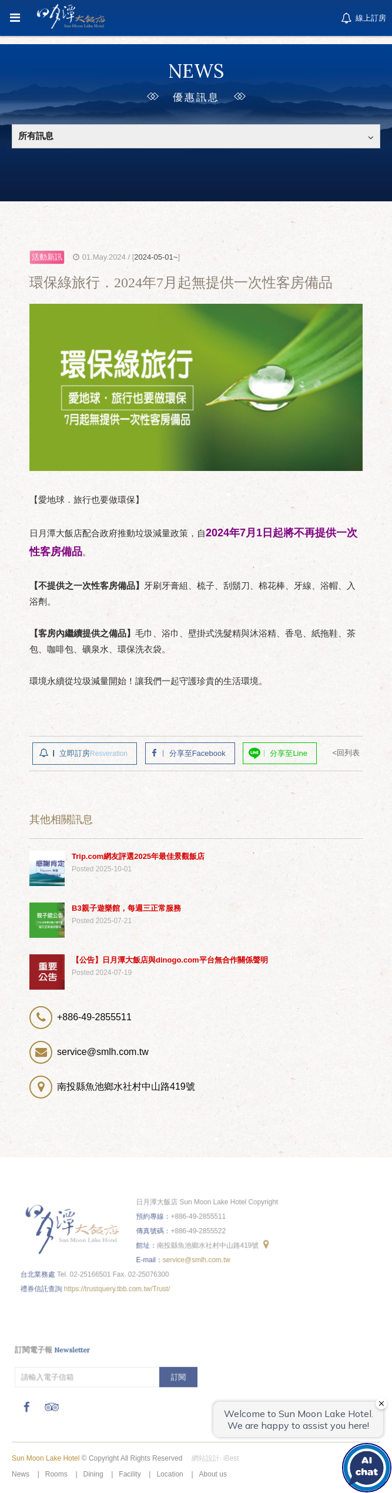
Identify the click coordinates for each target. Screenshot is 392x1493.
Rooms (56, 1474)
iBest (231, 1458)
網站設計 (206, 1458)
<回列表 (346, 752)
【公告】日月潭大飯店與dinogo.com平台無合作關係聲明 (170, 959)
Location (169, 1474)
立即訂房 (93, 753)
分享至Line (288, 753)
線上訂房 (362, 18)
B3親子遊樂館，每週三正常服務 (126, 908)
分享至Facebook (197, 753)
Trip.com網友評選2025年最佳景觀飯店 (138, 856)
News (20, 1474)
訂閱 (179, 1374)
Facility (129, 1474)
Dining (93, 1474)
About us (213, 1474)
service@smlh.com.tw (196, 1256)
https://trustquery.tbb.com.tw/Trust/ (119, 1284)
